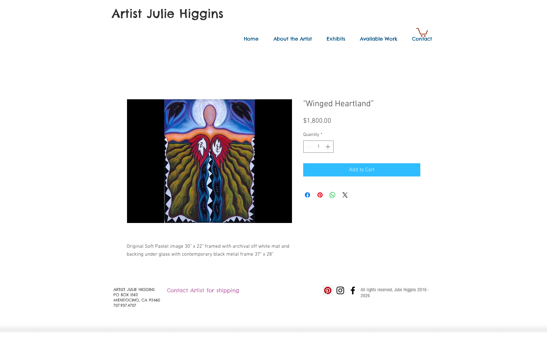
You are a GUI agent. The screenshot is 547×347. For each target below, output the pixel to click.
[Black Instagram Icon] (340, 290)
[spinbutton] (318, 146)
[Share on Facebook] (307, 195)
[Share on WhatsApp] (333, 195)
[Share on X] (345, 195)
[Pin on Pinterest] (320, 195)
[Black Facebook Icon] (353, 290)
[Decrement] (308, 146)
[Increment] (328, 146)
